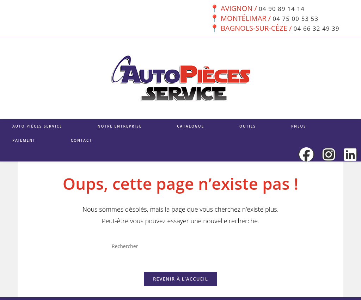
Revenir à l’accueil (180, 281)
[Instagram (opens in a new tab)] (329, 154)
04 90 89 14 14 (281, 8)
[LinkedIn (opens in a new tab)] (350, 154)
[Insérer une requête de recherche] (180, 246)
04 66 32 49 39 (315, 28)
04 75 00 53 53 (294, 18)
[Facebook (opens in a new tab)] (306, 154)
